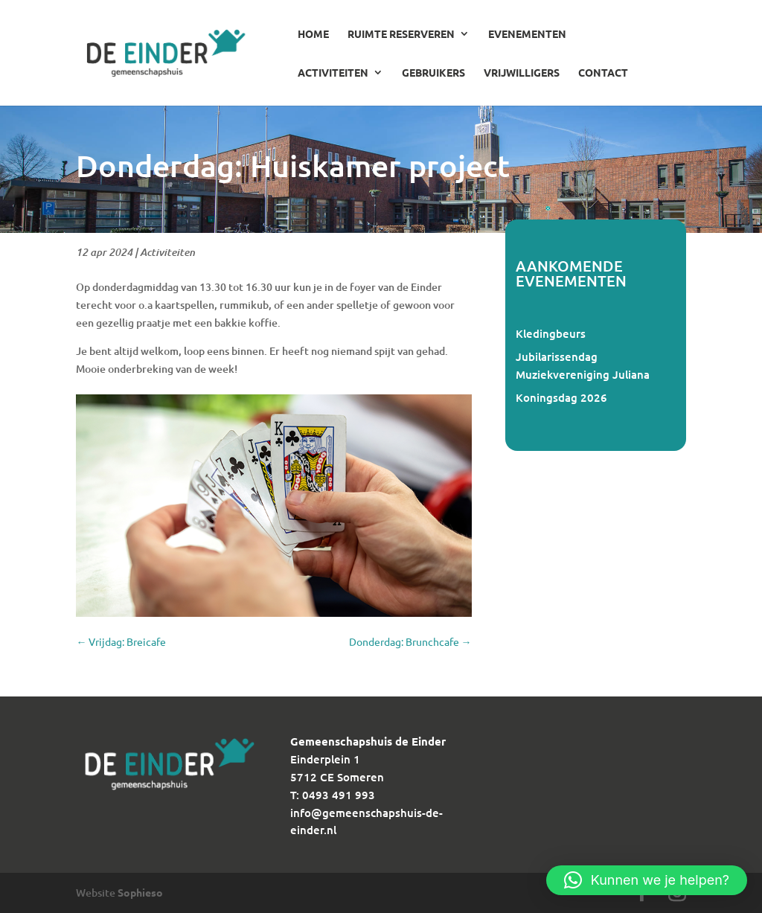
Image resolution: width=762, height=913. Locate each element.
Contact (603, 73)
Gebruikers (433, 73)
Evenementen (527, 34)
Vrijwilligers (522, 73)
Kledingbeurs (551, 333)
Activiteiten (333, 73)
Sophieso (140, 892)
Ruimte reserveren (401, 34)
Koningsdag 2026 (561, 397)
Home (313, 34)
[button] (646, 880)
